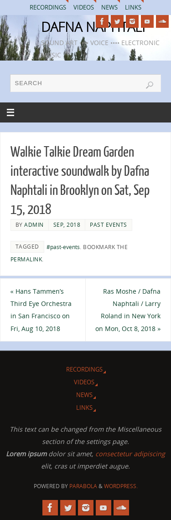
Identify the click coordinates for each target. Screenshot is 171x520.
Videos (83, 7)
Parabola (83, 486)
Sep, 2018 (67, 225)
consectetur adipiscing (130, 453)
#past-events (63, 247)
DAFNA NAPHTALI (93, 27)
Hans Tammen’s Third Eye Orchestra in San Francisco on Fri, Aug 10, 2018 (41, 310)
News (109, 7)
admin (34, 225)
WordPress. (121, 486)
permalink (26, 259)
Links (133, 7)
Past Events (108, 225)
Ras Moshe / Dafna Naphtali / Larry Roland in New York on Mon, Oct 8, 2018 (128, 310)
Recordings (48, 7)
